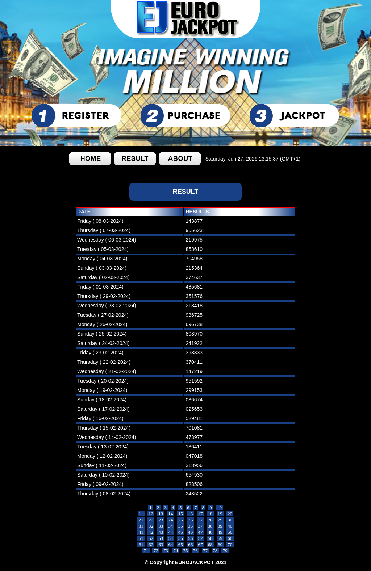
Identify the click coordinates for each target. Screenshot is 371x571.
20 (230, 513)
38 (210, 526)
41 (141, 532)
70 (230, 544)
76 (195, 550)
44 (170, 532)
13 (160, 513)
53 (160, 538)
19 (220, 513)
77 (205, 550)
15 (180, 513)
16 (190, 513)
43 (160, 532)
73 (166, 550)
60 (230, 538)
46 (190, 532)
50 (230, 532)
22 (151, 520)
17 (200, 513)
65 (180, 544)
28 (210, 520)
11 (141, 513)
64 (170, 544)
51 (141, 538)
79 (225, 550)
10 (219, 507)
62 (151, 544)
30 (230, 520)
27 (200, 520)
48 (210, 532)
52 (151, 538)
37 (200, 526)
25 (180, 520)
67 (200, 544)
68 (210, 544)
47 (200, 532)
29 (220, 520)
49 (220, 532)
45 (180, 532)
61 (141, 544)
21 (141, 520)
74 (175, 550)
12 (151, 513)
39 (220, 526)
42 (151, 532)
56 (190, 538)
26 (190, 520)
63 (160, 544)
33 (160, 526)
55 (180, 538)
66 (190, 544)
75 (185, 550)
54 (170, 538)
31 (141, 526)
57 (200, 538)
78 (215, 550)
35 (180, 526)
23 (160, 520)
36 (190, 526)
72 (155, 550)
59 (220, 538)
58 (210, 538)
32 (151, 526)
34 (170, 526)
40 (230, 526)
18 (210, 513)
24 (170, 520)
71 (146, 550)
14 (170, 513)
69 (220, 544)
